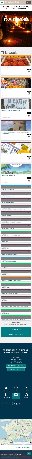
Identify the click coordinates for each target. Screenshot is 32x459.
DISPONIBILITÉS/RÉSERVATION (16, 366)
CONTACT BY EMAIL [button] (16, 369)
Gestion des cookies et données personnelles (9, 457)
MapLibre (27, 442)
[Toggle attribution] (30, 443)
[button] (16, 65)
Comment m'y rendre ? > (23, 447)
